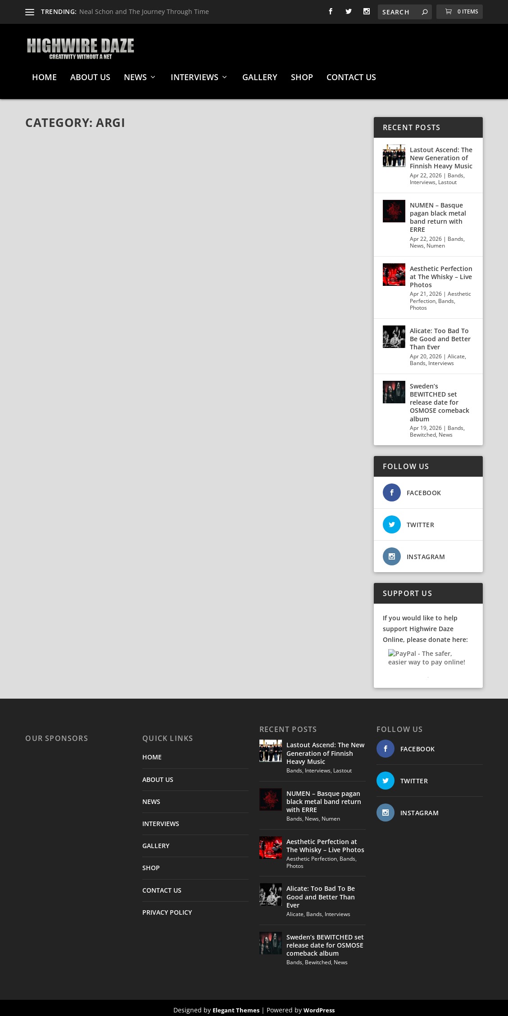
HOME (44, 73)
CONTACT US (351, 73)
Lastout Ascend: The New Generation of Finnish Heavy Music (441, 153)
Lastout (447, 177)
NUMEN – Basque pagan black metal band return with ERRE (438, 213)
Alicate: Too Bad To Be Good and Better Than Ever (440, 334)
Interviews (422, 177)
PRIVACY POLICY (167, 907)
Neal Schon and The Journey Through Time (144, 11)
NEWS (135, 73)
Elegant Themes (236, 1006)
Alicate (456, 352)
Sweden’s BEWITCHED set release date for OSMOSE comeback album (439, 398)
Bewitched (423, 430)
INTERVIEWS (194, 73)
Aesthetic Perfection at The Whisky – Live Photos (441, 272)
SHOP (302, 73)
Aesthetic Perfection (311, 854)
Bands (455, 171)
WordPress (319, 1006)
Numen (435, 241)
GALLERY (259, 73)
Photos (418, 303)
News (417, 241)
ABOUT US (90, 73)
